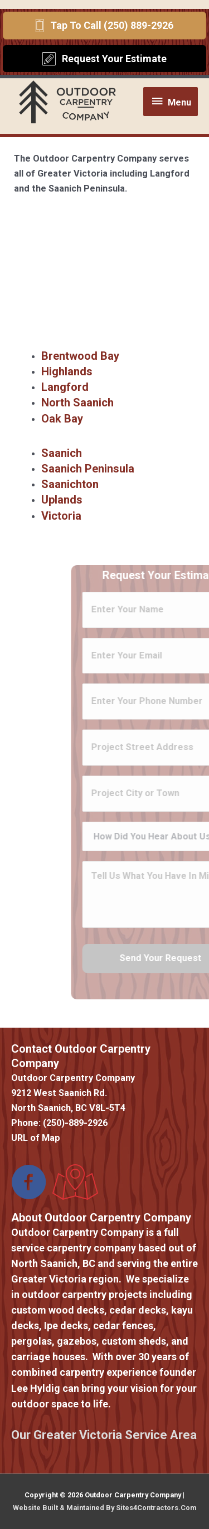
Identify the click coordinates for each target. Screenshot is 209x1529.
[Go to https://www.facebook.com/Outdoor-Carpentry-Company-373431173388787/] (29, 1183)
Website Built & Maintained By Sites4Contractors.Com (104, 1507)
